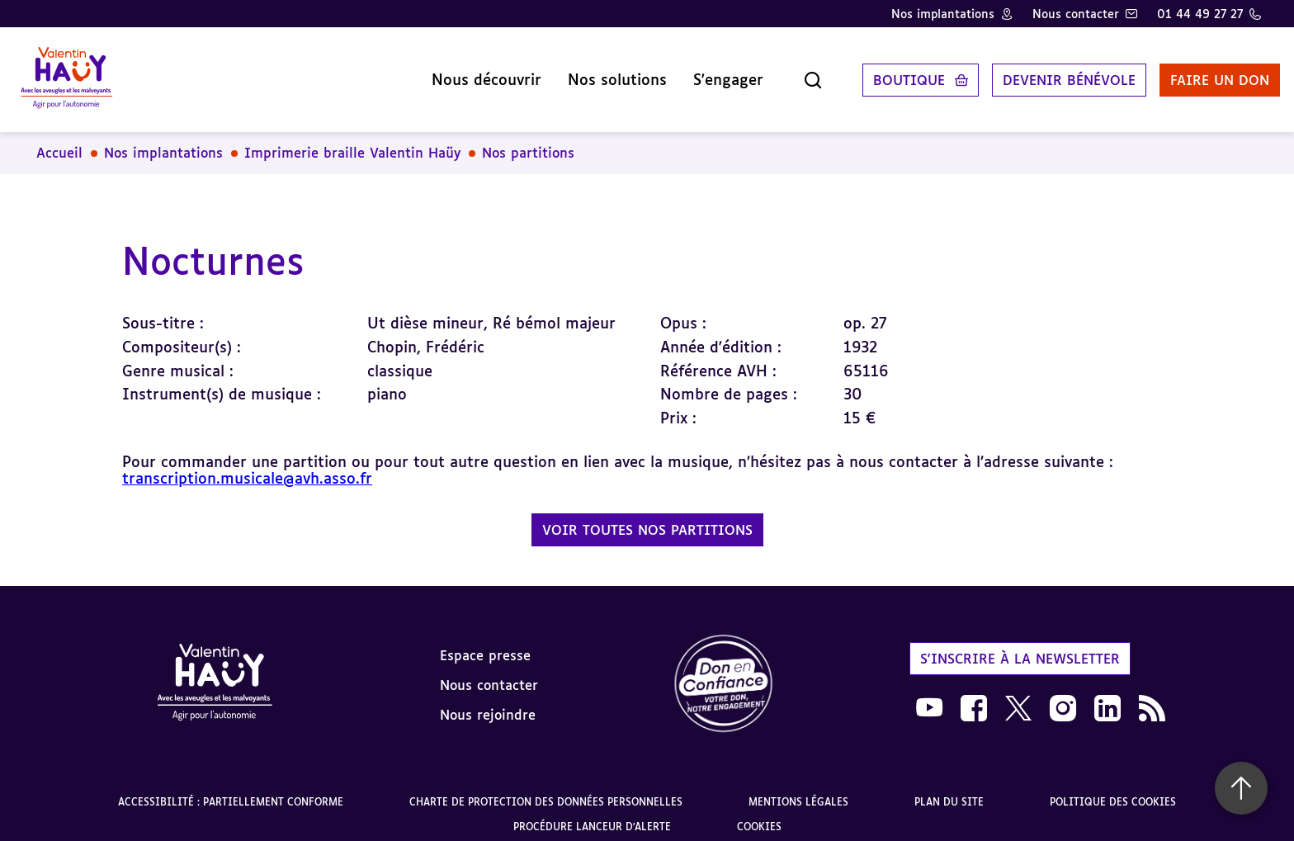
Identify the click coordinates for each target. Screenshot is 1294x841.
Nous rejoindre (488, 701)
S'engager (709, 73)
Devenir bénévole (1050, 73)
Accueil (59, 140)
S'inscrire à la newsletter (1020, 645)
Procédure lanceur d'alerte (592, 814)
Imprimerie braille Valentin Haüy (352, 140)
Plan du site (949, 789)
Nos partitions (528, 140)
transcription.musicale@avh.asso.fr (247, 465)
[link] (724, 672)
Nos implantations (942, 14)
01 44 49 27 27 (1200, 14)
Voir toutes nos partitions (647, 517)
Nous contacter (1075, 14)
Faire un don (1200, 73)
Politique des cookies (1113, 789)
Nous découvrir (467, 73)
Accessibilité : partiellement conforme (230, 789)
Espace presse (485, 642)
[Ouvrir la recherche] (793, 73)
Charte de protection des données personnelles (545, 789)
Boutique (890, 73)
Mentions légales (798, 789)
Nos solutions (598, 73)
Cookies (759, 814)
